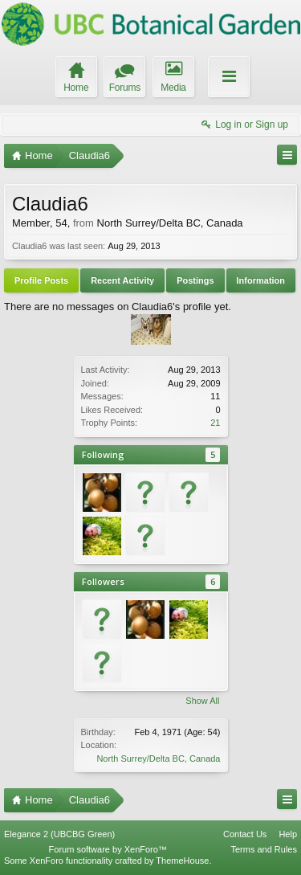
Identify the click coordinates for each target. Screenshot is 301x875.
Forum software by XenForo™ (108, 849)
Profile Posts (41, 280)
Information (261, 280)
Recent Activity (122, 280)
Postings (195, 280)
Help (288, 834)
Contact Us (244, 834)
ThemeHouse (182, 860)
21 (215, 422)
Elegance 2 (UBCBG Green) (59, 834)
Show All (202, 700)
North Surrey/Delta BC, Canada (158, 758)
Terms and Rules (263, 849)
